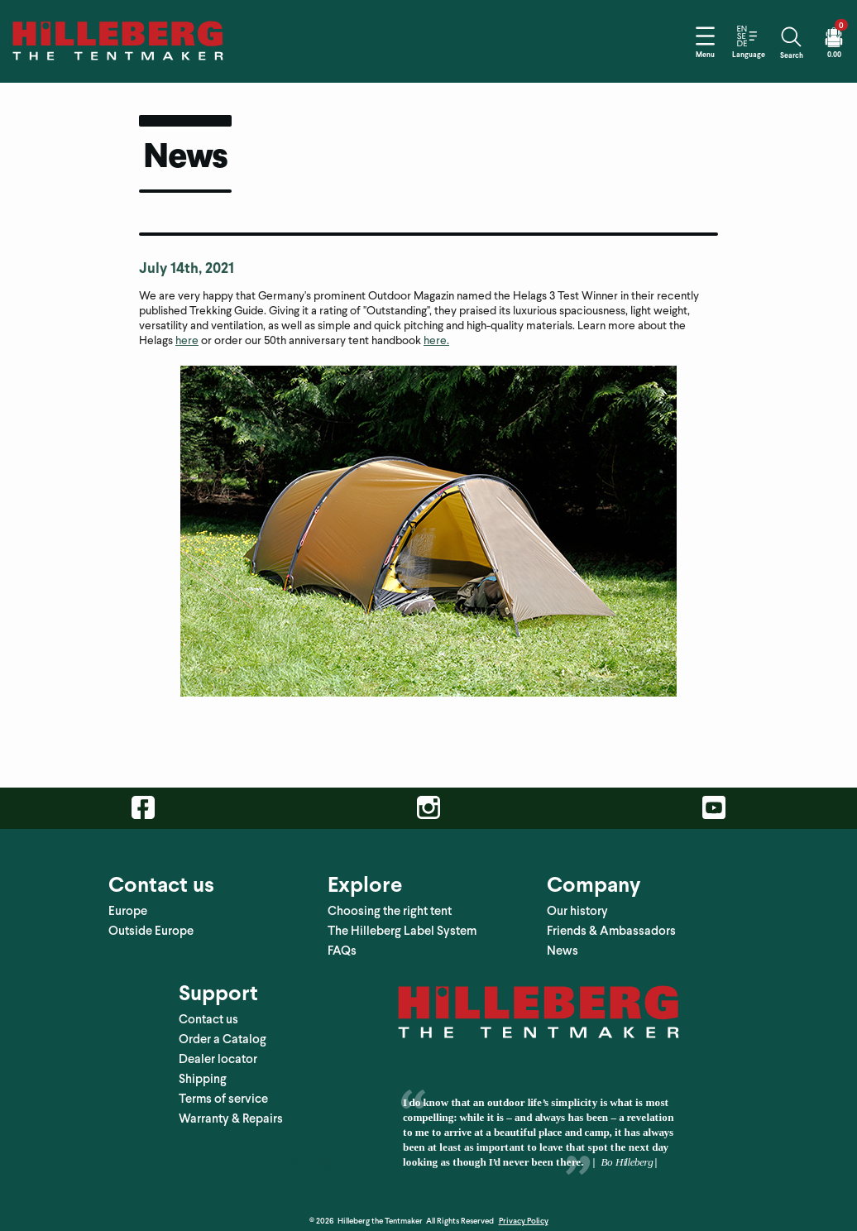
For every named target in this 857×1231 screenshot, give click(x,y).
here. (436, 331)
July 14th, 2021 (186, 258)
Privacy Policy (523, 1211)
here (187, 331)
